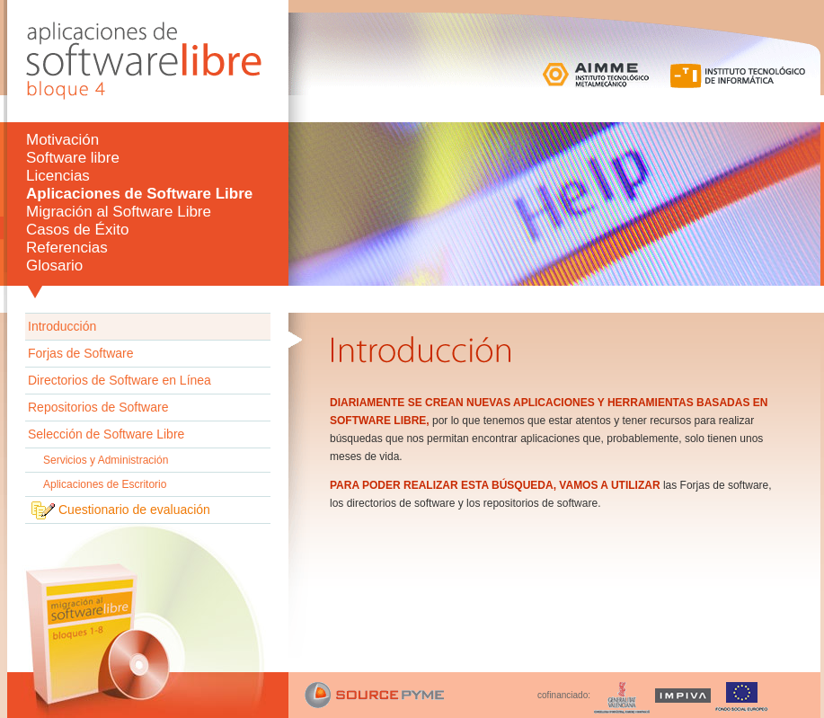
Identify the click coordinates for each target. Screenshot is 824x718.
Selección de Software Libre (106, 434)
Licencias (58, 175)
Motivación (62, 139)
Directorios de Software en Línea (119, 380)
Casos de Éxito (77, 229)
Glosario (54, 265)
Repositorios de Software (98, 407)
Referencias (67, 247)
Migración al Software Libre (118, 211)
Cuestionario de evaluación (134, 508)
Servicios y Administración (105, 460)
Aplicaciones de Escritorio (104, 484)
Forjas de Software (81, 353)
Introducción (62, 326)
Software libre (73, 157)
